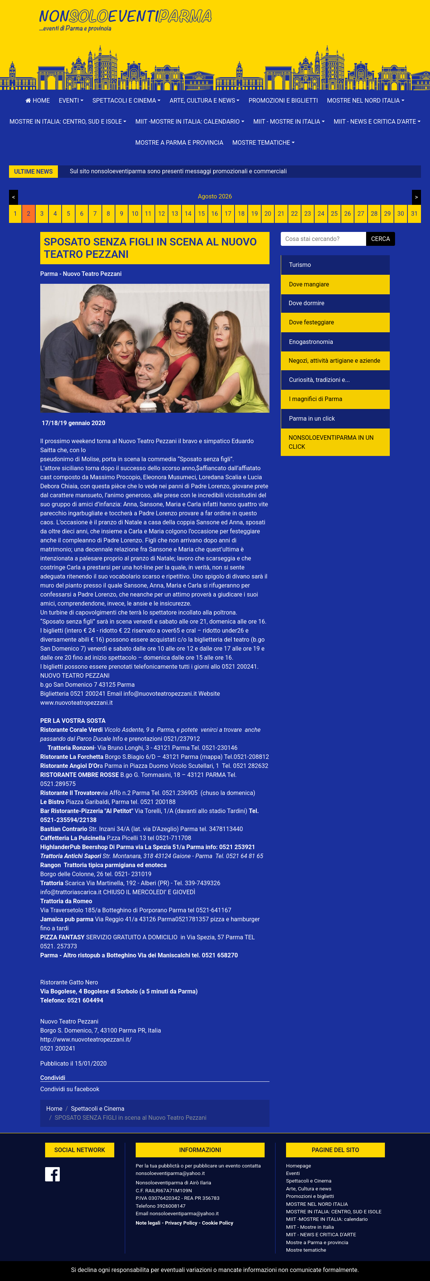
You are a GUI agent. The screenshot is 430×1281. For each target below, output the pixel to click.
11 (148, 213)
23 (307, 213)
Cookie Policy (217, 1223)
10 (135, 213)
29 (387, 213)
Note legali (148, 1223)
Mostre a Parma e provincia (179, 142)
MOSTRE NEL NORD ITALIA (317, 1204)
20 (268, 213)
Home (38, 100)
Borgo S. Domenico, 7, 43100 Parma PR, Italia (100, 1030)
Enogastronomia (311, 341)
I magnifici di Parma (315, 399)
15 (201, 213)
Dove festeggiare (311, 322)
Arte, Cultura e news (309, 1189)
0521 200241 (58, 1048)
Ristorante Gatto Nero (69, 982)
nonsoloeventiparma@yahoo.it (170, 1173)
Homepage (298, 1166)
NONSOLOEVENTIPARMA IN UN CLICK (331, 442)
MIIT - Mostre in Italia (310, 1227)
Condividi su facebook (69, 1089)
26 (347, 213)
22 (294, 213)
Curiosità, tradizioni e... (319, 379)
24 (321, 213)
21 (281, 213)
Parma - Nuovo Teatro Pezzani (81, 273)
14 (188, 213)
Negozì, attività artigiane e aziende (334, 360)
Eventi (293, 1173)
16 (214, 213)
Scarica (75, 883)
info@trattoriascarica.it (70, 892)
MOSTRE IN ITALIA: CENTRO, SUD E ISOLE (334, 1211)
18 (241, 213)
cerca (380, 238)
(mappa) (212, 756)
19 (254, 213)
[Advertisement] (305, 30)
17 (227, 213)
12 (161, 213)
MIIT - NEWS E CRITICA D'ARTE (321, 1234)
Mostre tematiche (306, 1250)
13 (174, 213)
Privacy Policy (181, 1223)
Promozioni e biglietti (283, 100)
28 (374, 213)
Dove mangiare (309, 284)
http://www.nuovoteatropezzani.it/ (86, 1039)
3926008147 (171, 1206)
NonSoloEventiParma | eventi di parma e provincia (124, 21)
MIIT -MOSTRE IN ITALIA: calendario (327, 1219)
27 (360, 213)
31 (414, 213)
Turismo (300, 264)
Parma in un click (312, 418)
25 (334, 213)
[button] (71, 100)
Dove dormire (306, 303)
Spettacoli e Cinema (309, 1181)
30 (400, 213)
